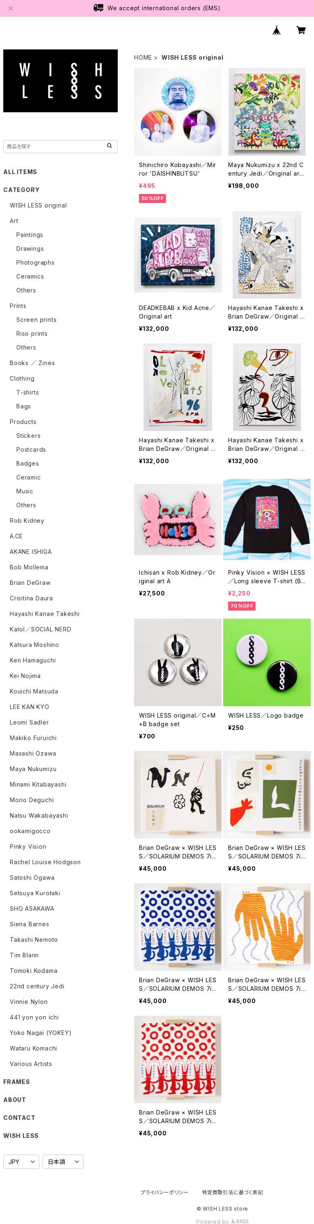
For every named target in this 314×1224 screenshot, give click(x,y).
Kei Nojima (25, 675)
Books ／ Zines (32, 362)
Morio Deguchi (32, 799)
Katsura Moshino (34, 644)
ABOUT (14, 1099)
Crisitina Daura (31, 598)
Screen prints (36, 319)
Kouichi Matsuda (34, 691)
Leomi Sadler (29, 722)
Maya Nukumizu (33, 768)
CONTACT (19, 1117)
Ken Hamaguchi (33, 660)
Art (14, 220)
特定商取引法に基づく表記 (232, 1192)
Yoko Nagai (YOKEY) (41, 1032)
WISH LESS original (38, 205)
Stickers (28, 435)
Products (23, 421)
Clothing (22, 378)
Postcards (31, 449)
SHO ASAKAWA (32, 908)
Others (26, 290)
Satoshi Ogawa (32, 877)
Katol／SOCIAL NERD (41, 629)
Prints (18, 305)
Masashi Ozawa (33, 753)
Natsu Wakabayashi (39, 815)
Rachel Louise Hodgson (45, 861)
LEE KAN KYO (29, 706)
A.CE (16, 536)
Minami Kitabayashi (38, 784)
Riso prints (32, 333)
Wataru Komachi (33, 1048)
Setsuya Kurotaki (35, 893)
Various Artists (31, 1063)
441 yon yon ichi (34, 1017)
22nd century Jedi (37, 986)
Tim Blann (24, 955)
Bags (23, 406)
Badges (27, 463)
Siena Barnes (29, 924)
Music (25, 491)
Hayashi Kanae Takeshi (45, 613)
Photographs (35, 262)
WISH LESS (21, 1135)
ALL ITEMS (20, 171)
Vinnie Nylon (29, 1001)
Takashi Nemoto (34, 939)
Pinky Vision (28, 846)
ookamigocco (30, 830)
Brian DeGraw (30, 582)
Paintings (29, 234)
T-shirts (27, 392)
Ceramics (30, 276)
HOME (143, 57)
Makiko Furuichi (33, 737)
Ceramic (28, 477)
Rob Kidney (27, 520)
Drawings (30, 248)
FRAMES (16, 1081)
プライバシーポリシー (165, 1192)
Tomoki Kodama (33, 970)
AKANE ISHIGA (31, 551)
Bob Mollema (29, 567)
